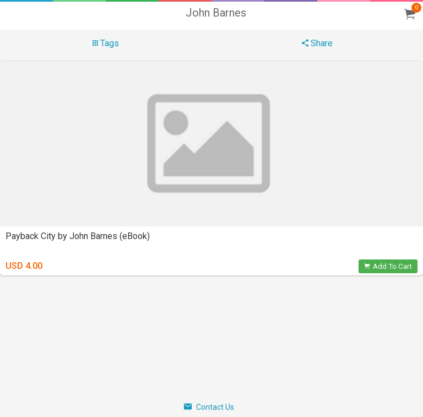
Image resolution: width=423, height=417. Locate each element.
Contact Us (209, 407)
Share (317, 43)
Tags (106, 43)
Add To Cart (388, 266)
